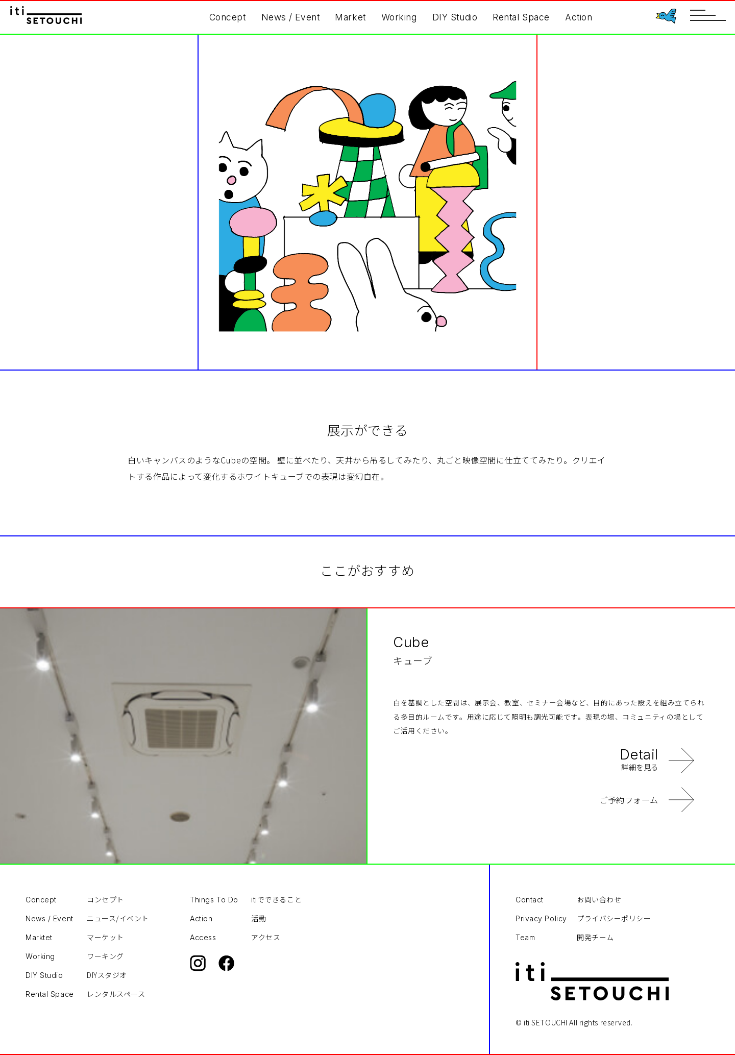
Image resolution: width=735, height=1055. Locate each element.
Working (399, 17)
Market (350, 17)
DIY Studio (455, 17)
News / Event (290, 17)
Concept (227, 17)
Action (578, 17)
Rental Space (521, 17)
